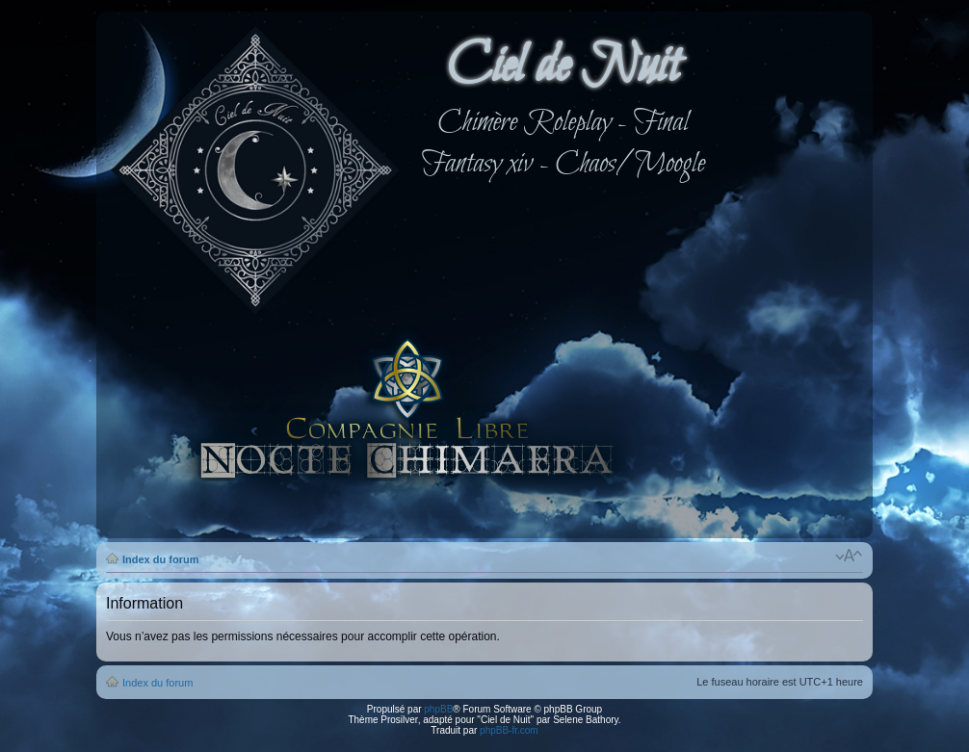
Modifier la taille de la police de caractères (849, 555)
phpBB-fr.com (509, 730)
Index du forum (160, 559)
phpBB (438, 709)
